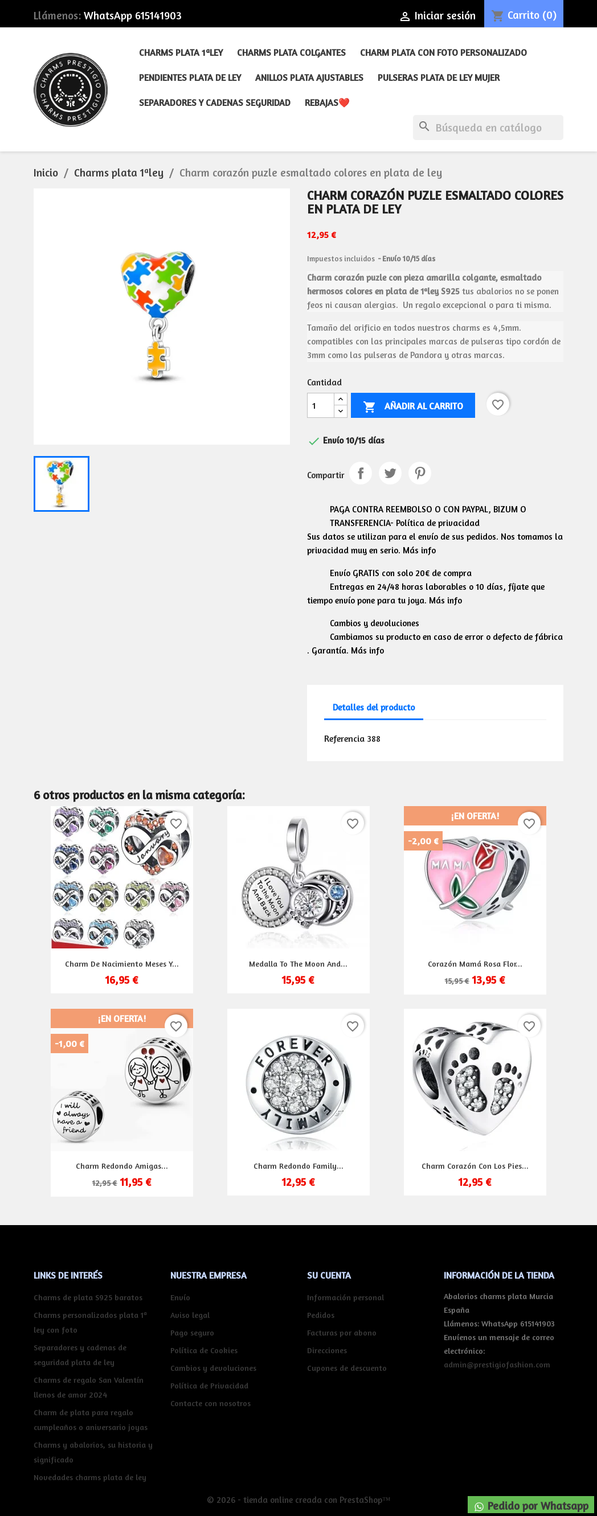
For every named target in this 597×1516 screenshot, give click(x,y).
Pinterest (419, 473)
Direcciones (327, 1350)
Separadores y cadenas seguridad (215, 102)
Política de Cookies (204, 1350)
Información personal (345, 1297)
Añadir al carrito (413, 407)
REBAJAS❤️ (327, 102)
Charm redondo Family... (298, 1165)
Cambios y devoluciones (213, 1368)
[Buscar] (488, 127)
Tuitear (390, 473)
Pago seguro (192, 1332)
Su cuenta (329, 1275)
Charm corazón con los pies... (475, 1165)
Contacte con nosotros (210, 1403)
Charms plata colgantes (291, 52)
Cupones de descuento (347, 1368)
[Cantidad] (320, 405)
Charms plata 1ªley (181, 52)
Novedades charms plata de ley (90, 1477)
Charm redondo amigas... (122, 1165)
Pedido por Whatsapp (530, 1506)
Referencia (344, 738)
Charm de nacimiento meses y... (122, 963)
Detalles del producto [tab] (374, 707)
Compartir (360, 473)
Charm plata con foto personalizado (443, 52)
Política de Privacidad (209, 1385)
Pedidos (320, 1315)
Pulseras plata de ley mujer (439, 77)
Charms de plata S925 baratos (88, 1297)
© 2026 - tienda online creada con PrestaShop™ (299, 1499)
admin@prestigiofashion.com (497, 1364)
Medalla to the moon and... (298, 963)
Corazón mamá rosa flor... (475, 963)
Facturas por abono (342, 1332)
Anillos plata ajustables (309, 77)
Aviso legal (190, 1315)
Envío (180, 1297)
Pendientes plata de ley (190, 77)
